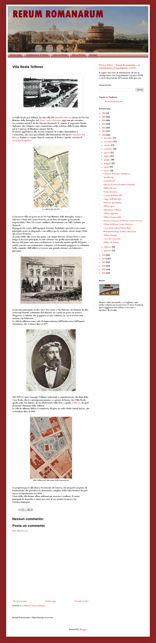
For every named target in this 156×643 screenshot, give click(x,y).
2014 (104, 273)
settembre (108, 149)
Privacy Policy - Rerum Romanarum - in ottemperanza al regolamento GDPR (119, 67)
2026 (104, 113)
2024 (104, 120)
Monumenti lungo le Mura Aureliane (119, 231)
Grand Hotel (109, 181)
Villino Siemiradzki (112, 217)
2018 (104, 258)
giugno (107, 159)
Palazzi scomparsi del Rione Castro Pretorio (123, 220)
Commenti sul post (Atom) (33, 605)
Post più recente (20, 601)
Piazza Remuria (110, 192)
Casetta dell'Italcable (112, 195)
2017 (104, 262)
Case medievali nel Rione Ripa (117, 228)
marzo (107, 170)
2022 (104, 127)
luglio (107, 156)
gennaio (108, 250)
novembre (109, 141)
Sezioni (93, 55)
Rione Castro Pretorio (49, 120)
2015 (104, 269)
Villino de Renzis (111, 242)
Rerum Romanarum (113, 101)
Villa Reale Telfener (112, 210)
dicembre (108, 138)
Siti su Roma (78, 55)
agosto (107, 152)
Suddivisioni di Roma (37, 55)
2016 (104, 266)
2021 (104, 131)
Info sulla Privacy (20, 531)
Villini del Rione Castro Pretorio (118, 224)
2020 (104, 135)
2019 (104, 255)
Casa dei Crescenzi (112, 239)
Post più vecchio (81, 601)
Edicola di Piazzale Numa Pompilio (119, 184)
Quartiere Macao (63, 117)
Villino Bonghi (110, 235)
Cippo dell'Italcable (112, 199)
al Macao (76, 402)
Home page (15, 55)
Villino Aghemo (110, 213)
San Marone (108, 177)
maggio (108, 163)
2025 (104, 117)
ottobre (107, 145)
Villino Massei (109, 188)
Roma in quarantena (112, 202)
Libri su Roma (60, 55)
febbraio (108, 247)
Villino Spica (109, 206)
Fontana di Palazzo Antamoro (116, 174)
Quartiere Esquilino (21, 140)
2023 (104, 124)
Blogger (83, 629)
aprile (107, 167)
